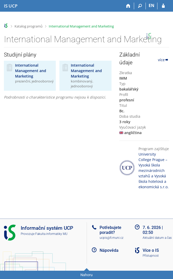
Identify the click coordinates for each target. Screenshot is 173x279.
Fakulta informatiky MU (51, 234)
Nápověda (109, 250)
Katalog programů (29, 26)
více (163, 59)
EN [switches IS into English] (151, 5)
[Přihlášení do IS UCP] (163, 6)
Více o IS (151, 250)
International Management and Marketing (81, 26)
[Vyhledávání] (140, 6)
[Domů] (128, 6)
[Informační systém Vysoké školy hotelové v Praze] (10, 6)
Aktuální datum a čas (157, 238)
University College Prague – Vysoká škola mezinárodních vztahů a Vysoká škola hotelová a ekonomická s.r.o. (154, 170)
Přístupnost (151, 255)
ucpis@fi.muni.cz (111, 238)
